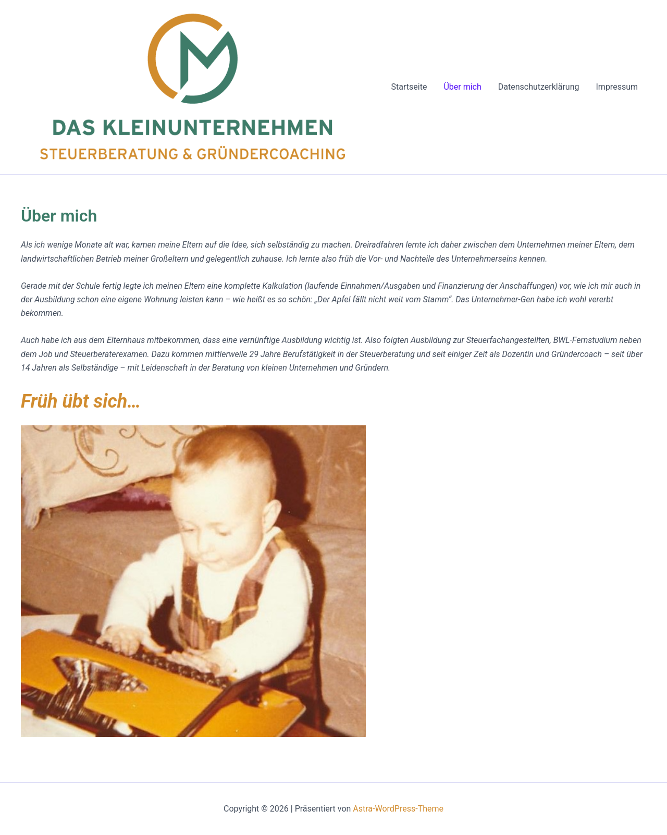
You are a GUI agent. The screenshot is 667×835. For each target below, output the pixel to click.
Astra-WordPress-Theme (398, 809)
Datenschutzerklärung (538, 87)
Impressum (617, 87)
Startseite (409, 87)
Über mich (462, 87)
